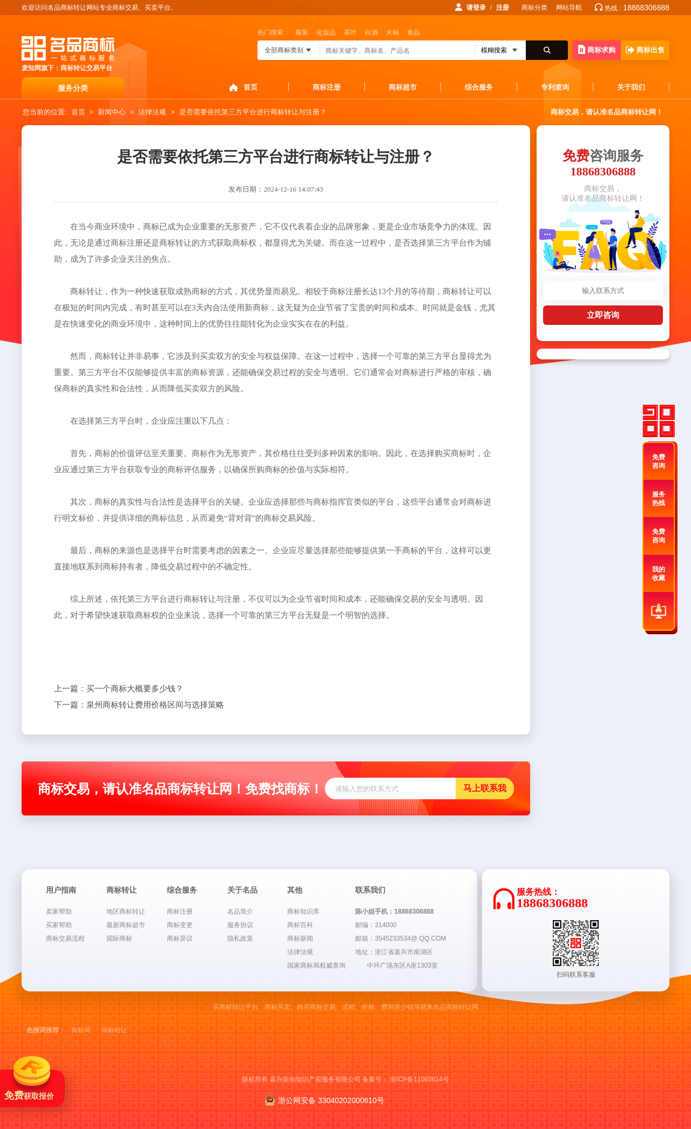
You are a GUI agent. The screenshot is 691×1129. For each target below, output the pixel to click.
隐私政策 (240, 938)
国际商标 (119, 938)
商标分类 (534, 7)
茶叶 (350, 32)
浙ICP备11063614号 (419, 1079)
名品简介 (240, 911)
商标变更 (180, 925)
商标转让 (114, 1030)
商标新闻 (300, 938)
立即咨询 (603, 314)
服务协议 (240, 925)
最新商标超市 (125, 925)
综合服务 (479, 87)
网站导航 (569, 7)
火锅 (392, 32)
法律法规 (152, 112)
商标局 (81, 1030)
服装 (301, 32)
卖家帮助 (59, 911)
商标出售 (645, 50)
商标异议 (180, 938)
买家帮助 (59, 925)
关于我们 (631, 87)
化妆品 (326, 32)
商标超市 (403, 87)
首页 (250, 87)
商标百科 (300, 925)
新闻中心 (112, 112)
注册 (502, 7)
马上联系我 (484, 788)
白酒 (371, 32)
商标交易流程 (65, 938)
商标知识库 (303, 911)
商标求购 (596, 49)
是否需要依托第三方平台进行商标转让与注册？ (253, 112)
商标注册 (327, 87)
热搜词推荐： (45, 1030)
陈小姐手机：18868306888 (394, 911)
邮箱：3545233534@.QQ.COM (400, 938)
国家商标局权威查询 (316, 965)
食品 (413, 32)
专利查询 (555, 87)
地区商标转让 (125, 911)
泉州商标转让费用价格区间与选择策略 (139, 704)
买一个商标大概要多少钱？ (119, 688)
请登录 (476, 7)
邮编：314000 (375, 925)
